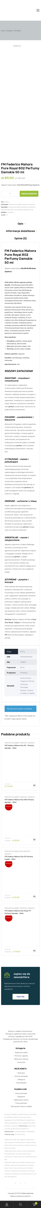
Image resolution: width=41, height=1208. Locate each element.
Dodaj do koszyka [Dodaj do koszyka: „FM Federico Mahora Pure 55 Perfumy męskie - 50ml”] (34, 896)
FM (6, 635)
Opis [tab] (20, 223)
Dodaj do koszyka (29, 194)
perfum (11, 407)
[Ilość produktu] (10, 193)
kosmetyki (31, 1034)
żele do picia (23, 1126)
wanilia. (28, 349)
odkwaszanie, (9, 1131)
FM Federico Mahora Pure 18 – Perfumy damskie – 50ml (19, 747)
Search (20, 1204)
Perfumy (8, 619)
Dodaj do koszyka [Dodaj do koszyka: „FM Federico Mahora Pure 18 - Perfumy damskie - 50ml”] (34, 785)
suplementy (18, 1034)
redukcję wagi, (9, 1134)
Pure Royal (9, 622)
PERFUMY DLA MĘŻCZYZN (14, 851)
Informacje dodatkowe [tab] (20, 231)
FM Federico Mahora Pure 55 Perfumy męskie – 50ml (19, 858)
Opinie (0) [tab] (20, 238)
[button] (20, 996)
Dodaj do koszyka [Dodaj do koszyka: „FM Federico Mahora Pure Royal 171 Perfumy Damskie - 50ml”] (34, 951)
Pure (34, 619)
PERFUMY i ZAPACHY (29, 204)
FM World (10, 212)
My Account (7, 1204)
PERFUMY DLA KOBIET (15, 204)
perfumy (29, 282)
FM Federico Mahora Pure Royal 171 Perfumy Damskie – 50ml (18, 912)
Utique (16, 622)
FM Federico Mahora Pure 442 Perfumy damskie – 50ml (19, 801)
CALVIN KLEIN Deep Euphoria (17, 207)
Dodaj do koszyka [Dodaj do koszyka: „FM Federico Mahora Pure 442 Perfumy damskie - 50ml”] (34, 839)
